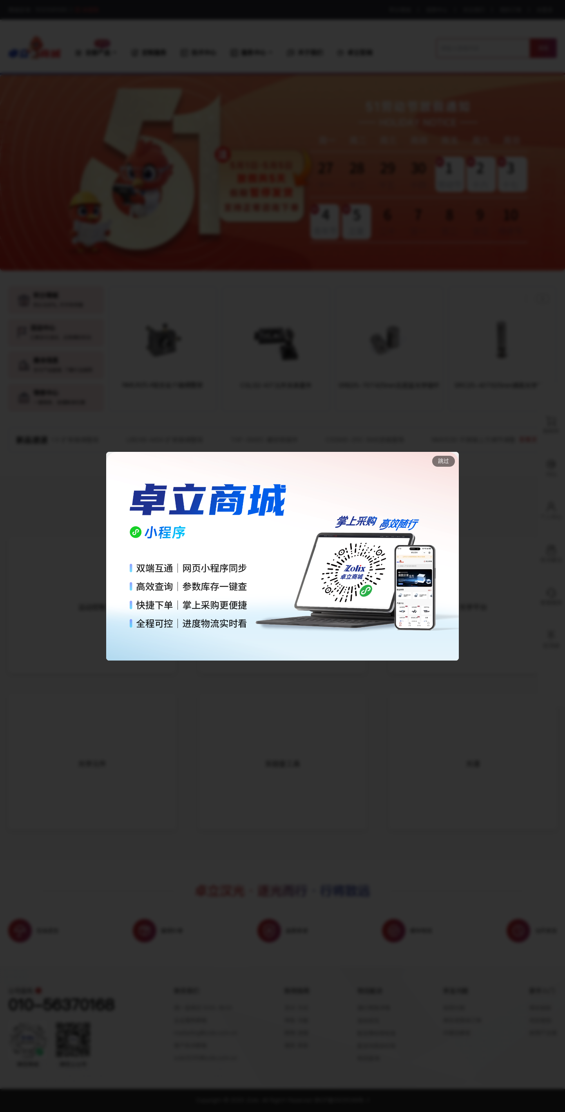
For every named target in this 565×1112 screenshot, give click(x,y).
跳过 (443, 461)
